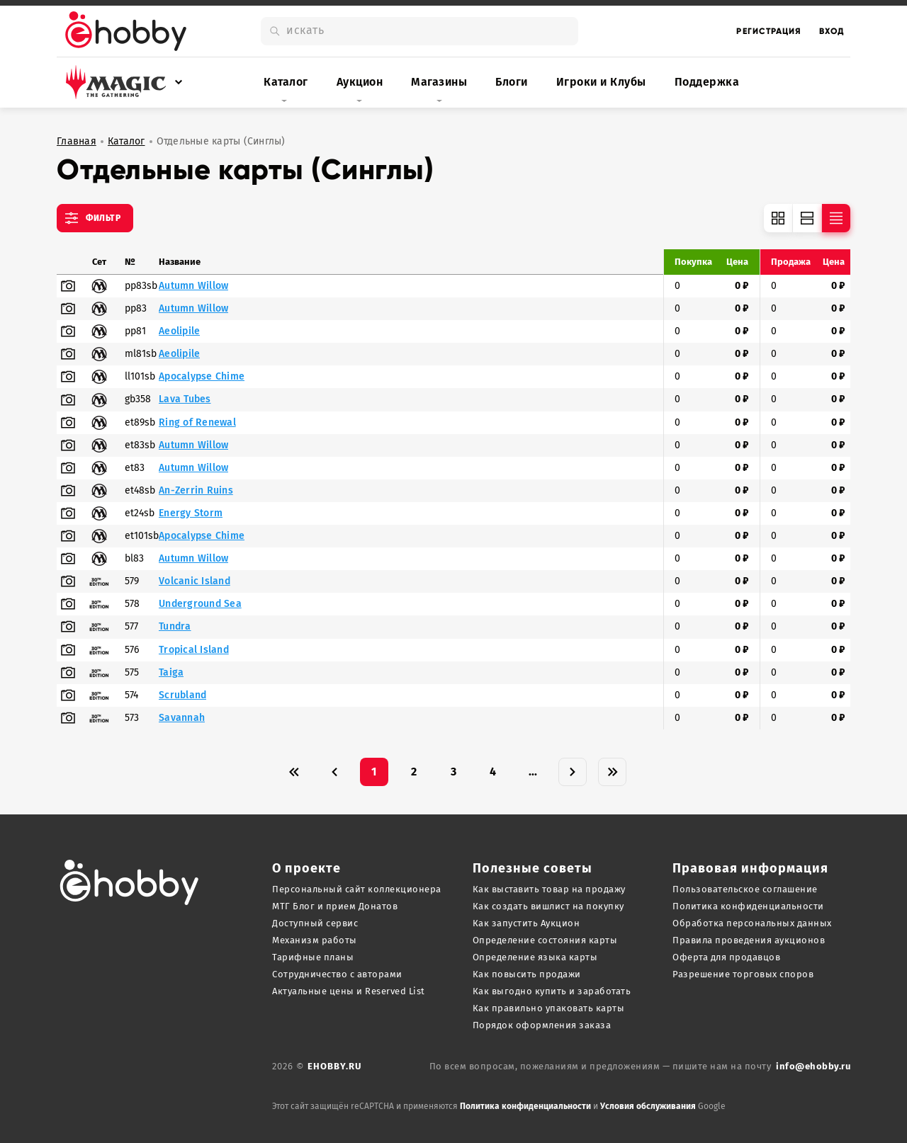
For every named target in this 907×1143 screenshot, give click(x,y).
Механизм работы (314, 940)
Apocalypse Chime (201, 376)
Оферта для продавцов (726, 957)
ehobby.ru (334, 1066)
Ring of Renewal (197, 422)
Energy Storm (190, 513)
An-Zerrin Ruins (196, 490)
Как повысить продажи (527, 974)
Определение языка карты (535, 957)
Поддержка (707, 82)
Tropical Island (194, 650)
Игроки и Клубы (601, 82)
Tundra (175, 626)
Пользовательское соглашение (745, 889)
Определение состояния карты (545, 940)
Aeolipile (179, 331)
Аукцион (360, 82)
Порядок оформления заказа (542, 1025)
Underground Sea (200, 604)
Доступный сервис (315, 923)
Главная (76, 141)
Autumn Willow (193, 286)
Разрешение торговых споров (742, 974)
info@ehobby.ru (813, 1066)
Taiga (171, 672)
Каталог (286, 82)
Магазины (439, 82)
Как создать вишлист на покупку (548, 906)
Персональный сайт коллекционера (356, 889)
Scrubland (182, 695)
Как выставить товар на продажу (549, 889)
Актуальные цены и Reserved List (348, 991)
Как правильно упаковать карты (549, 1008)
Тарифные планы (313, 957)
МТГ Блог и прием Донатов (335, 906)
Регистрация (768, 30)
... (533, 771)
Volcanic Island (194, 581)
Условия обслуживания (648, 1106)
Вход (832, 30)
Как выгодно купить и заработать (552, 991)
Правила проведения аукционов (748, 940)
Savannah (182, 718)
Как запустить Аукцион (526, 923)
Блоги (511, 82)
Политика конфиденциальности (748, 906)
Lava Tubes (185, 399)
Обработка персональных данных (752, 923)
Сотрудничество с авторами (337, 974)
